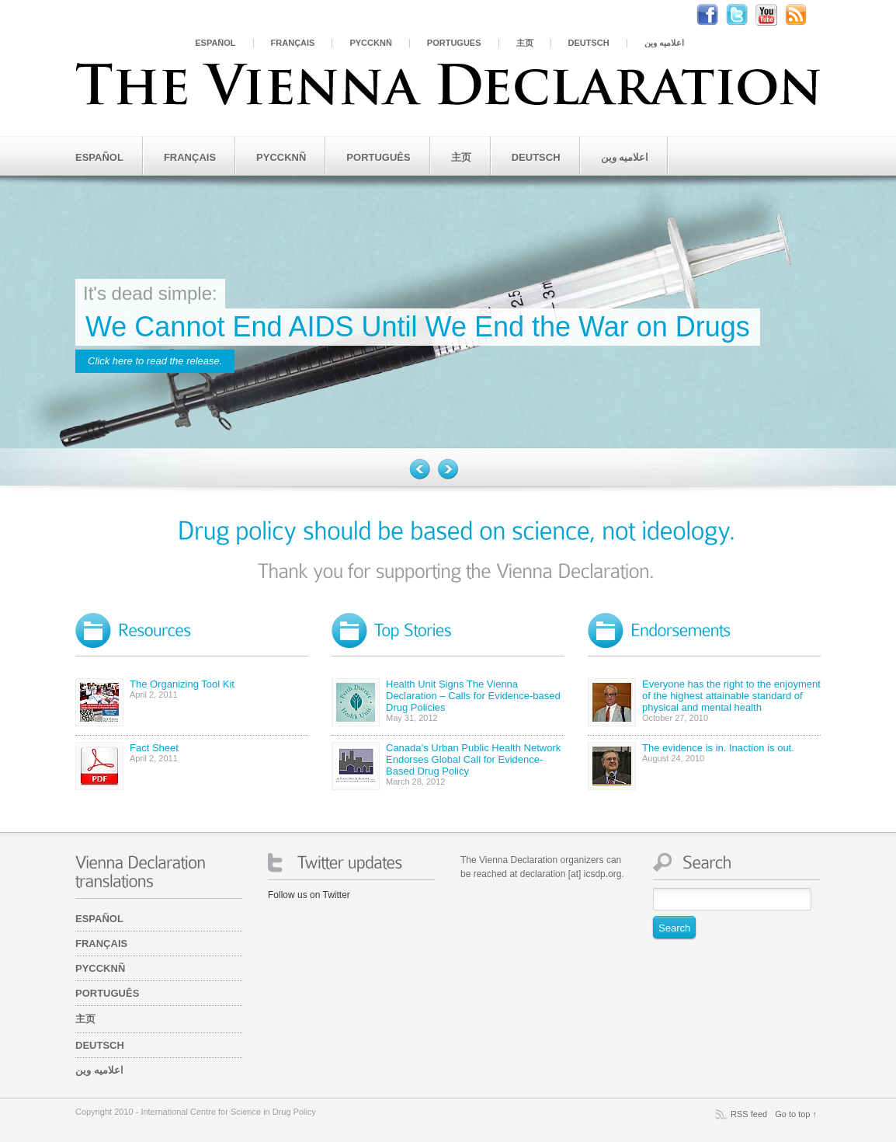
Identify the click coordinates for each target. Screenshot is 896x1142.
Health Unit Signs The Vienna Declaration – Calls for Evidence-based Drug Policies (473, 695)
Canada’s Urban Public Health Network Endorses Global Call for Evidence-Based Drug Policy (473, 759)
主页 (524, 43)
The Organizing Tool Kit (182, 684)
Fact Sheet (154, 748)
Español (215, 43)
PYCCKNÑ (370, 43)
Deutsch (588, 43)
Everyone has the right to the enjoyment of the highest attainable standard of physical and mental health (731, 695)
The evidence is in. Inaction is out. (718, 748)
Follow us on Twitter (309, 895)
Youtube (774, 15)
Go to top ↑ (796, 1114)
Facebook (715, 15)
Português (454, 43)
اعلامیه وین (664, 43)
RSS (803, 15)
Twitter (744, 15)
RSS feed (749, 1114)
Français (293, 43)
